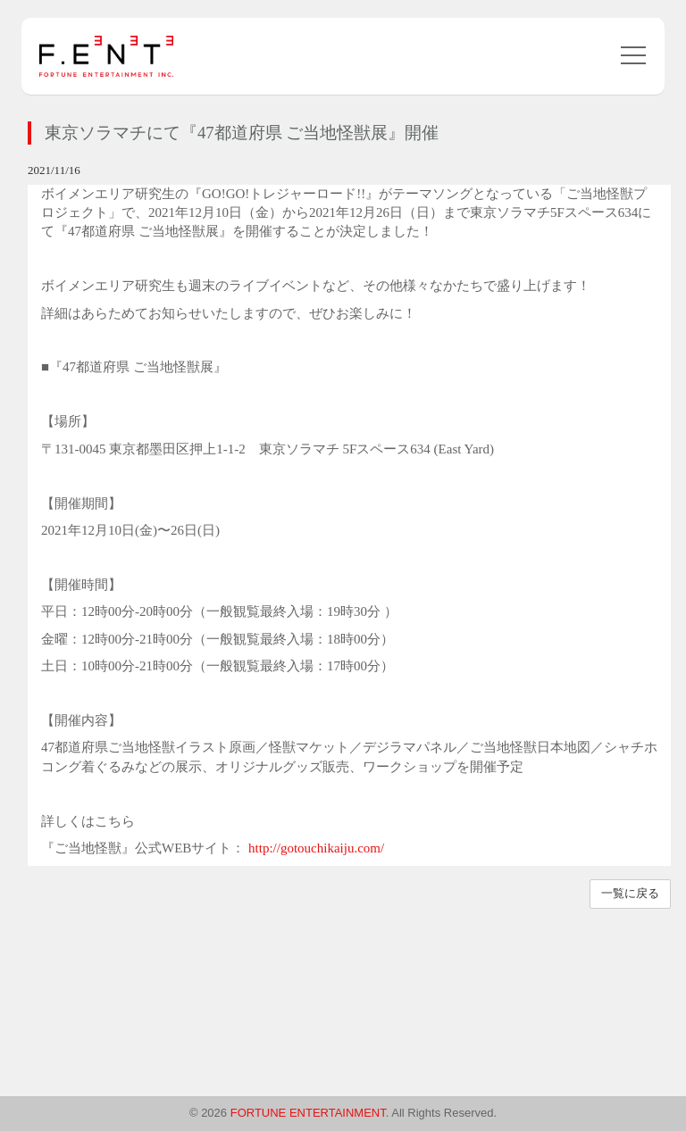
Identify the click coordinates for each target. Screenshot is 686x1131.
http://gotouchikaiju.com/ (316, 848)
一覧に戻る (630, 893)
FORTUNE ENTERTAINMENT (308, 1112)
